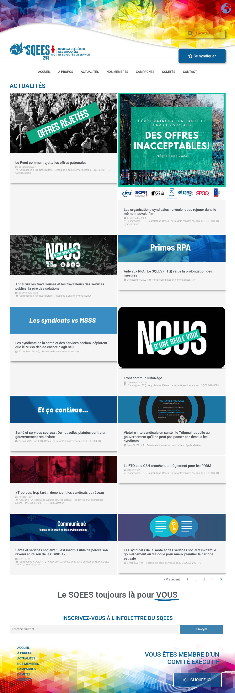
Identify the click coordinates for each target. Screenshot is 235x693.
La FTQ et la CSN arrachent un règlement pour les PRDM (168, 466)
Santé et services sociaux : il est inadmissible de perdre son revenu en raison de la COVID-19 (61, 552)
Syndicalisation (23, 173)
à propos (65, 72)
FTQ (35, 170)
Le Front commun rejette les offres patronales (51, 163)
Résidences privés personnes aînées (171, 279)
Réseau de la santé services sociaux (72, 170)
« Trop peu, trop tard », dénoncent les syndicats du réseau (59, 492)
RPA (194, 279)
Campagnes (145, 72)
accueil (44, 72)
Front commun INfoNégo (143, 378)
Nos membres (117, 72)
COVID (23, 500)
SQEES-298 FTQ (101, 170)
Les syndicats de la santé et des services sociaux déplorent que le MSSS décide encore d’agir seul (61, 345)
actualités (90, 72)
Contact (190, 72)
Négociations (45, 170)
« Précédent (172, 579)
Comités (168, 72)
